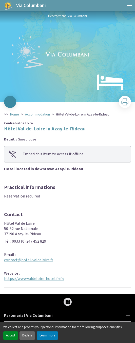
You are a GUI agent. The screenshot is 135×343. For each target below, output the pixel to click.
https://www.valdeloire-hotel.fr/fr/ (34, 278)
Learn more (47, 335)
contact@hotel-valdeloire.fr (28, 260)
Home (14, 114)
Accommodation (37, 114)
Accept (10, 335)
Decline (27, 335)
